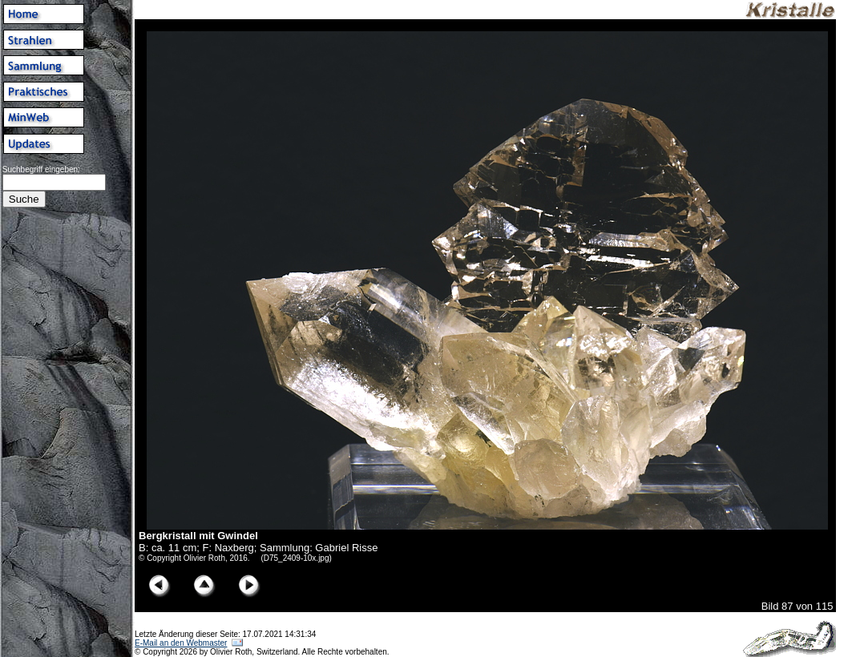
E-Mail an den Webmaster (181, 643)
